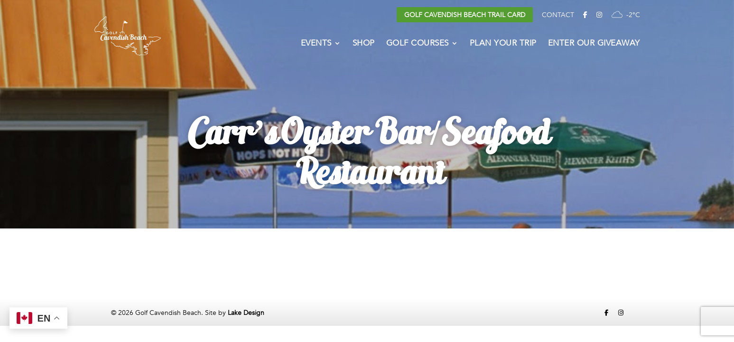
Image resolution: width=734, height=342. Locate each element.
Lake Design (246, 312)
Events (316, 44)
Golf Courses (417, 44)
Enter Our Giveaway (594, 44)
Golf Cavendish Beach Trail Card (464, 14)
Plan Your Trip (503, 44)
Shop (364, 44)
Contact (558, 14)
